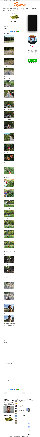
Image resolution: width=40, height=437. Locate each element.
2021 (27, 408)
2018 (27, 411)
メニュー (4, 0)
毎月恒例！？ (19, 422)
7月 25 (29, 419)
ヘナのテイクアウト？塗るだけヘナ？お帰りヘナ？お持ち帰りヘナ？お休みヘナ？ (21, 406)
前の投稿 (24, 392)
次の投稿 (5, 392)
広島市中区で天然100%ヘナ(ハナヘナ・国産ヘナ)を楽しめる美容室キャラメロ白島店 (21, 401)
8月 (28, 416)
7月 (28, 417)
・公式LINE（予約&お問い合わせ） (16, 0)
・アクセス (6, 0)
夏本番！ (29, 423)
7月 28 (29, 418)
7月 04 (29, 427)
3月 (28, 431)
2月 (28, 432)
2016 (27, 434)
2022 (27, 407)
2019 (27, 410)
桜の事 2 (18, 420)
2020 (27, 409)
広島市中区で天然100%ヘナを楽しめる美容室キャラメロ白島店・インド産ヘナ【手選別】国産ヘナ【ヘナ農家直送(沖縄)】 (19, 8)
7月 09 (29, 425)
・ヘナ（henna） (10, 0)
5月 (28, 429)
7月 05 (29, 426)
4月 (28, 430)
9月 (28, 415)
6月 (28, 428)
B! (14, 31)
